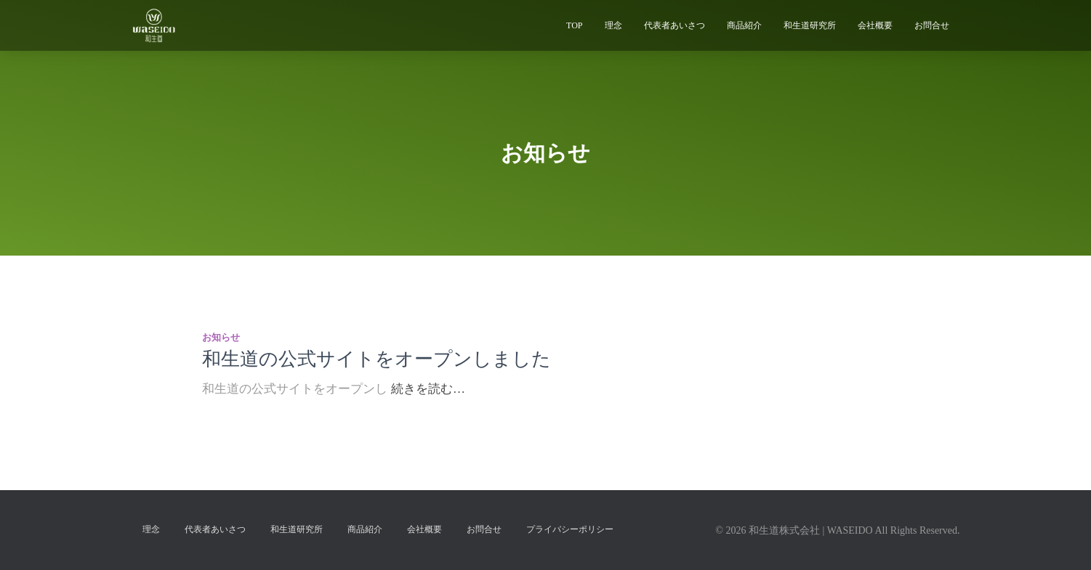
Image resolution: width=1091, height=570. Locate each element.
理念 (613, 25)
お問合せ (931, 25)
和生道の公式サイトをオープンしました (376, 359)
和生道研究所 (810, 25)
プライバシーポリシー (569, 529)
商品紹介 (744, 25)
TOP (574, 25)
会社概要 (875, 25)
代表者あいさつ (674, 25)
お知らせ (221, 337)
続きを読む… (428, 389)
